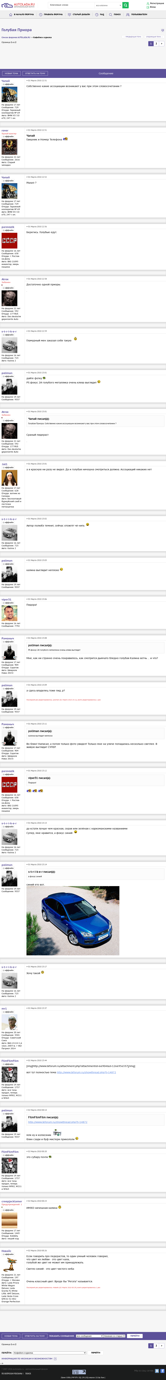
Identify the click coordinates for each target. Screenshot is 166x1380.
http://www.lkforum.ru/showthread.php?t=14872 (86, 1072)
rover (5, 130)
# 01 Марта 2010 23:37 (36, 1008)
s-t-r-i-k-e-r (9, 331)
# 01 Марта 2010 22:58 (36, 279)
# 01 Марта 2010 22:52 (36, 177)
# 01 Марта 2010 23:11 (36, 724)
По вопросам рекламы (12, 1373)
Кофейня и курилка (42, 37)
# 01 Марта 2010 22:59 (36, 331)
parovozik (8, 227)
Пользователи (139, 14)
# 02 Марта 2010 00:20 (36, 1151)
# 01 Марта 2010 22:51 (36, 80)
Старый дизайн (81, 14)
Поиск (117, 14)
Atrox (5, 279)
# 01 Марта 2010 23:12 (36, 770)
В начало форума (24, 14)
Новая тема (11, 73)
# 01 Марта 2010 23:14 (36, 864)
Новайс (6, 1251)
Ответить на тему (35, 73)
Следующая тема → (154, 37)
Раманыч (8, 638)
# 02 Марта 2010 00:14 (36, 1110)
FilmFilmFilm (10, 1061)
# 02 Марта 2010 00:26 (36, 1250)
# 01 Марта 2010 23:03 (36, 560)
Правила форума (53, 14)
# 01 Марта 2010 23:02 (36, 519)
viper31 (6, 599)
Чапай (6, 81)
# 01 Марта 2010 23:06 (36, 599)
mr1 (4, 1008)
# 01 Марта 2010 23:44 (36, 1060)
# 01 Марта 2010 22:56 (36, 226)
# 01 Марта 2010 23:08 (36, 638)
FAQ (102, 14)
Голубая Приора (17, 30)
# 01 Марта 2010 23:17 (36, 966)
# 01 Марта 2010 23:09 (36, 685)
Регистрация (157, 3)
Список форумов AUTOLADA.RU (16, 37)
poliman (7, 373)
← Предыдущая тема (132, 37)
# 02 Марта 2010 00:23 (36, 1201)
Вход (153, 7)
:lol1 (4, 464)
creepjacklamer (12, 1201)
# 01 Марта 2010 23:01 (36, 372)
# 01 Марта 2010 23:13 (36, 823)
